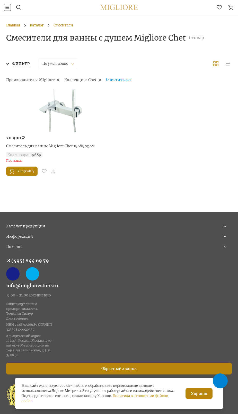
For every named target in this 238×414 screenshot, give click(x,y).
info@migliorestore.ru (32, 285)
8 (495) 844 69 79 (28, 261)
